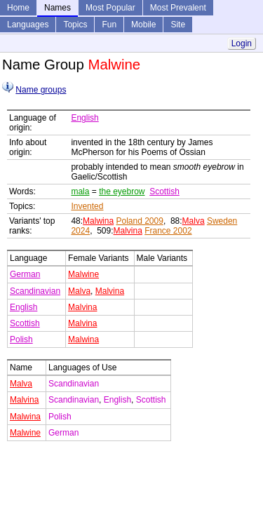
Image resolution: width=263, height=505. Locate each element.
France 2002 (167, 231)
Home (18, 8)
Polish (21, 339)
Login (241, 43)
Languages (27, 24)
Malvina (127, 231)
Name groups (40, 90)
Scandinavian (35, 291)
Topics (75, 24)
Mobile (143, 24)
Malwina (98, 221)
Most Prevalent (178, 8)
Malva (193, 221)
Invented (87, 206)
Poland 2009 (139, 221)
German (25, 274)
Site (177, 24)
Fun (109, 24)
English (84, 118)
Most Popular (110, 8)
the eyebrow (121, 191)
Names (57, 8)
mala (80, 191)
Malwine (83, 274)
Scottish (164, 191)
